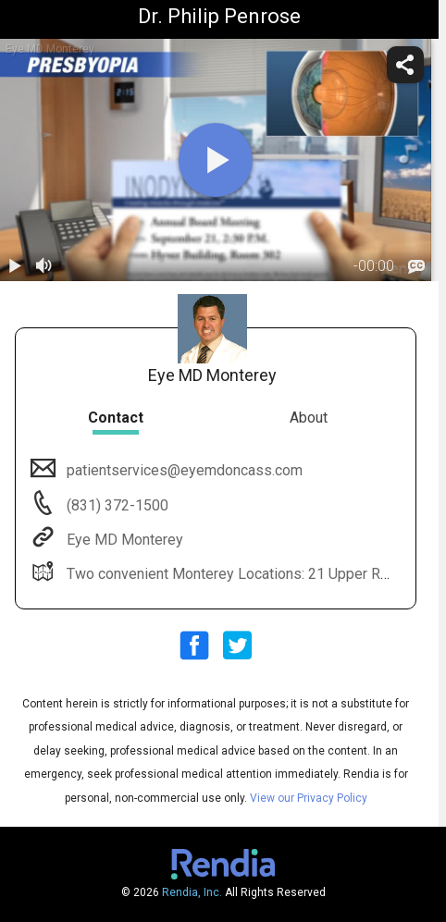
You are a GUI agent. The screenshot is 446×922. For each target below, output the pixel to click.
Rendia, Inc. (192, 892)
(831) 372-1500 (115, 505)
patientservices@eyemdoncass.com (183, 470)
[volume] (44, 266)
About (309, 417)
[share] (405, 64)
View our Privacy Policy (308, 798)
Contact (115, 417)
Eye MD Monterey (123, 539)
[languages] (416, 267)
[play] (216, 160)
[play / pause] (15, 266)
